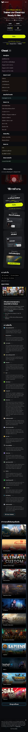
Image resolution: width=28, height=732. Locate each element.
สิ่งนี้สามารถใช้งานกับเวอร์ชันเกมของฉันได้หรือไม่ (14, 318)
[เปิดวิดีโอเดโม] (14, 179)
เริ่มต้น (13, 36)
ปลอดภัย (10, 28)
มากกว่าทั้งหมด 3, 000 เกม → (14, 10)
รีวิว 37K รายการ (10, 25)
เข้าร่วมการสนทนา (9, 514)
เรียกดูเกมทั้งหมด (14, 704)
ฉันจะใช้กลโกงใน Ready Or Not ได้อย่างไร (13, 314)
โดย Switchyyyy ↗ (18, 29)
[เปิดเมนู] (25, 2)
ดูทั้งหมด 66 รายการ (5, 280)
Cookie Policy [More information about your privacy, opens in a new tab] (18, 726)
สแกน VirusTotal (10, 29)
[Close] (26, 720)
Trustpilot (10, 310)
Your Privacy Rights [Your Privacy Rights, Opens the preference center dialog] (13, 728)
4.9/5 (10, 23)
